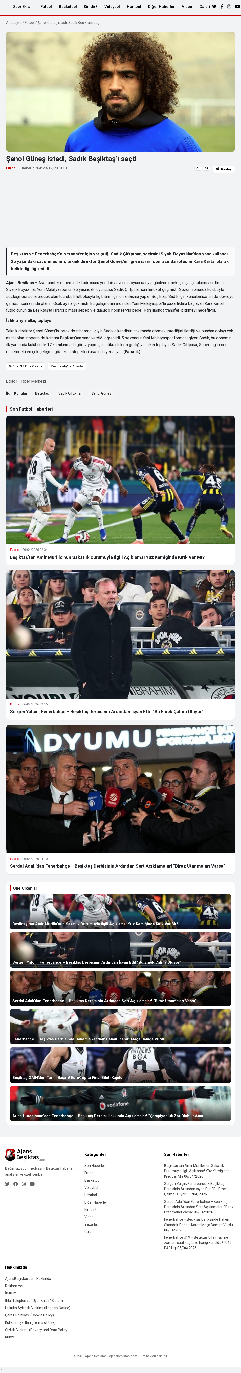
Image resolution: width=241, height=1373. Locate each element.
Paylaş (224, 169)
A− (198, 168)
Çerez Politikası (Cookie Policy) (29, 1315)
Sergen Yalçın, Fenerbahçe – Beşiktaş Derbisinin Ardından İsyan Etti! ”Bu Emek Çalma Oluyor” (107, 711)
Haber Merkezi (32, 381)
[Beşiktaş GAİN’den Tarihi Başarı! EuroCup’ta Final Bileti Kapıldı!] (120, 1065)
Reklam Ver (14, 1286)
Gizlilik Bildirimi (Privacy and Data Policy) (37, 1330)
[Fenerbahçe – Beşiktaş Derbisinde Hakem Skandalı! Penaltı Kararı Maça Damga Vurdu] (120, 1026)
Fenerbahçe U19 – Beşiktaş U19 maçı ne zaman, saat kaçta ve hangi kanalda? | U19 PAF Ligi (198, 1242)
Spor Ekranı (23, 6)
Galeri (204, 6)
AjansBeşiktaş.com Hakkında (28, 1279)
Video (187, 6)
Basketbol (68, 6)
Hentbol (134, 6)
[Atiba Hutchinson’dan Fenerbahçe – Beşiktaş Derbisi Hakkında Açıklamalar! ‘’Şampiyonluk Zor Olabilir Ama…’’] (120, 1103)
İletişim (11, 1293)
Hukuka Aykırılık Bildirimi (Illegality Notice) (37, 1308)
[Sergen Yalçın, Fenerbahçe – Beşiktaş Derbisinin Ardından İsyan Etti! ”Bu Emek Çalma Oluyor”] (120, 950)
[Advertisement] (120, 209)
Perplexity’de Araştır (67, 366)
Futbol (46, 6)
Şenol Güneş (101, 393)
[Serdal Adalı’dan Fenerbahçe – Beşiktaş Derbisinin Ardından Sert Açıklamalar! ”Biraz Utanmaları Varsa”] (120, 988)
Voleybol (112, 6)
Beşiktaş (42, 393)
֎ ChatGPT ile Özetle (25, 366)
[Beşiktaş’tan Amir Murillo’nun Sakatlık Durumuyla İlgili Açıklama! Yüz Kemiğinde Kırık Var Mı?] (120, 911)
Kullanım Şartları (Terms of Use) (30, 1322)
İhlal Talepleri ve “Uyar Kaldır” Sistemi (34, 1301)
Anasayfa (14, 23)
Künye (10, 1337)
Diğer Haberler (161, 6)
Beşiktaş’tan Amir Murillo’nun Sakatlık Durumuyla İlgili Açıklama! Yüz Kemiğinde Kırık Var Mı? (107, 557)
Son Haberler (94, 1166)
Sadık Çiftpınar (70, 393)
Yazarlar (91, 1224)
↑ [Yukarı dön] (1, 1369)
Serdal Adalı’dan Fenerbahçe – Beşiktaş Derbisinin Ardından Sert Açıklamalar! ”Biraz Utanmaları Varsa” (117, 866)
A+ (206, 168)
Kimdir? (90, 6)
